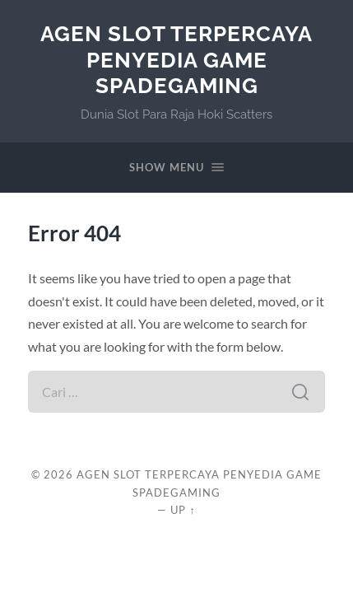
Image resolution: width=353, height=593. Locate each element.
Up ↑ (182, 509)
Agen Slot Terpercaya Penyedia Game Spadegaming (176, 59)
